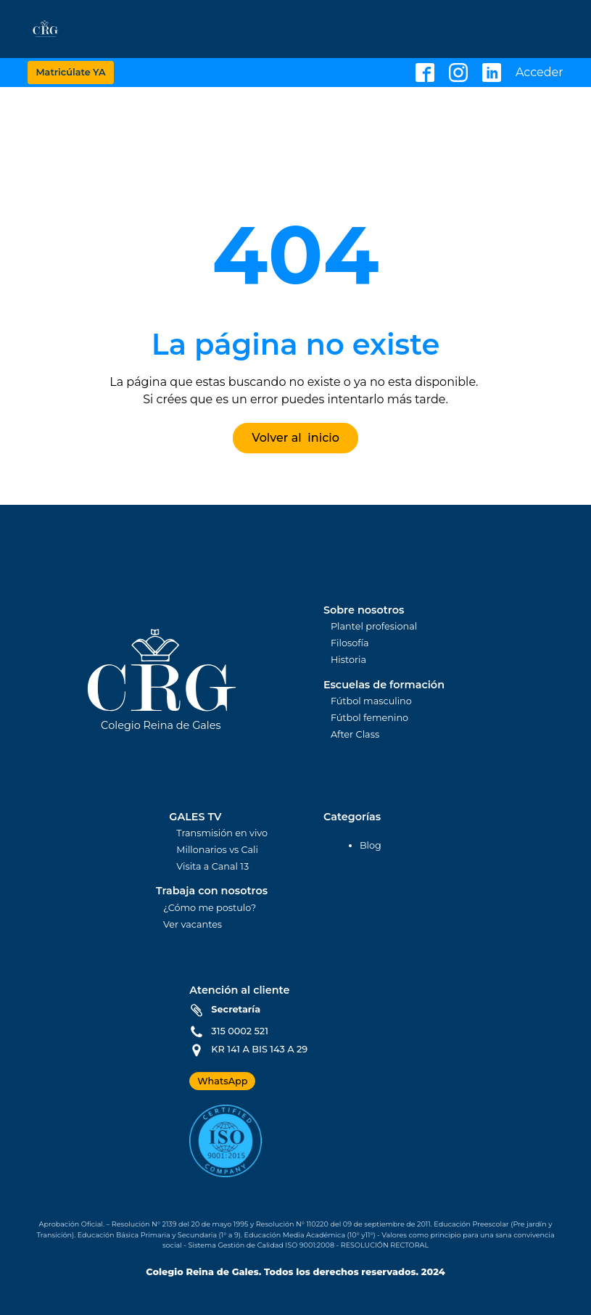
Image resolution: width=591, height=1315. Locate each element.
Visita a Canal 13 (212, 867)
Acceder (539, 72)
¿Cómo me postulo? (209, 908)
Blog (370, 845)
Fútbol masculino (371, 701)
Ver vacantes (192, 925)
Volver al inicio (295, 438)
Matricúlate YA (70, 72)
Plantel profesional (374, 627)
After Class (355, 735)
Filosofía (350, 643)
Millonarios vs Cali (217, 850)
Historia (348, 660)
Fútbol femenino (369, 718)
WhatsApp (222, 1081)
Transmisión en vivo (222, 833)
